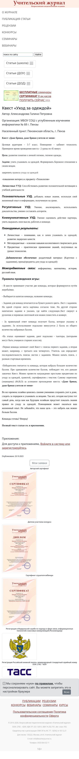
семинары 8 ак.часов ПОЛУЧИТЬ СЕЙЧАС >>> (35, 96)
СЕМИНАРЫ (9, 39)
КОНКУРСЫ (9, 32)
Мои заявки (39, 463)
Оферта (54, 716)
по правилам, (44, 683)
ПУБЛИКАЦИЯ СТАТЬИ (16, 19)
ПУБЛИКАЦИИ (31, 701)
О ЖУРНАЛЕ (9, 12)
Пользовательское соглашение (33, 712)
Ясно (66, 692)
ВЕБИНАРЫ (9, 45)
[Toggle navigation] (20, 64)
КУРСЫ (63, 705)
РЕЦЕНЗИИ (9, 25)
